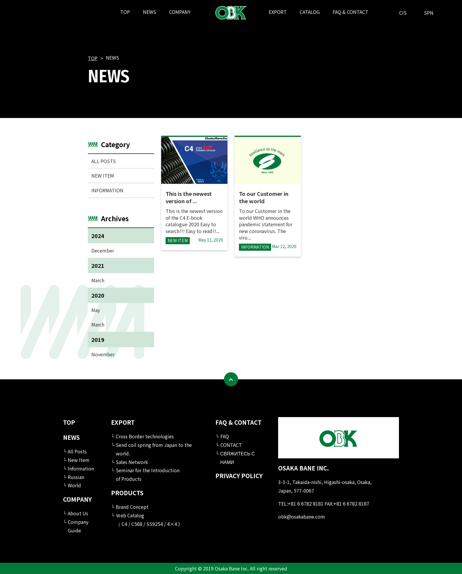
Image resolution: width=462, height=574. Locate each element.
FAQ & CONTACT (350, 11)
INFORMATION (107, 190)
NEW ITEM (102, 175)
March (97, 280)
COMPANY (180, 11)
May (95, 310)
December (102, 250)
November (103, 354)
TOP (125, 11)
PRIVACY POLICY (239, 475)
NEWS (149, 11)
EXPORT (278, 11)
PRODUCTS (127, 492)
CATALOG (310, 11)
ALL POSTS (103, 161)
